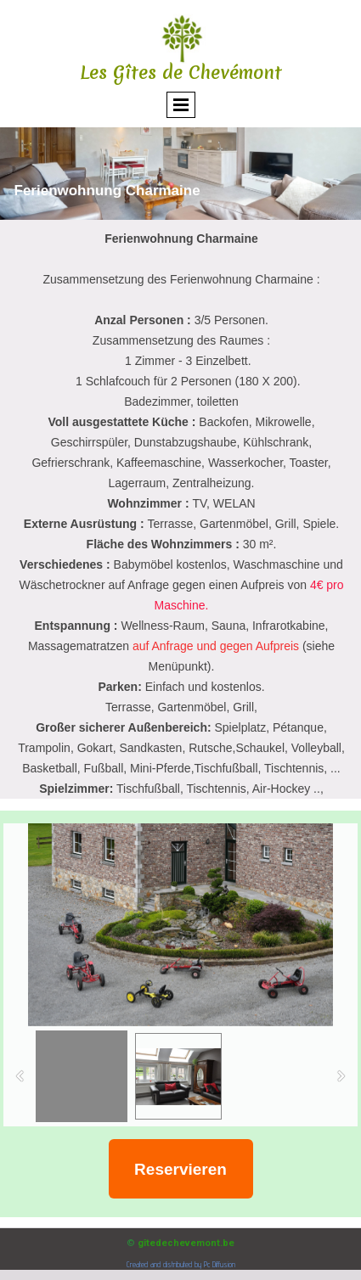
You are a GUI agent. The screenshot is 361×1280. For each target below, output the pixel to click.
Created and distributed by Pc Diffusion (181, 1264)
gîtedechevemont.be (186, 1243)
